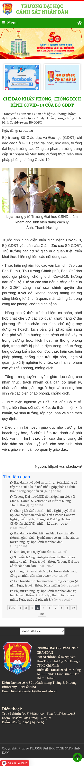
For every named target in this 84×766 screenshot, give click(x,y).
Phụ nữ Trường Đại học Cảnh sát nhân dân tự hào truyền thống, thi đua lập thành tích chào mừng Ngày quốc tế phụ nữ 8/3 (43, 595)
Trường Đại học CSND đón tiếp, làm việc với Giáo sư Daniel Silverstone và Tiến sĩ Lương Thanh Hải (42, 501)
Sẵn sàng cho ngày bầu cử (30, 552)
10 (73, 607)
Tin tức (26, 114)
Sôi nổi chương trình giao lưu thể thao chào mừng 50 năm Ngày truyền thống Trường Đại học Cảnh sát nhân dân (44, 561)
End (42, 614)
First (12, 607)
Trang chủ (9, 114)
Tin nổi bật (44, 114)
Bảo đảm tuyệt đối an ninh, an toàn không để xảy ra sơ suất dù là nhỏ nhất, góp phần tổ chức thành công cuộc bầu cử (43, 487)
